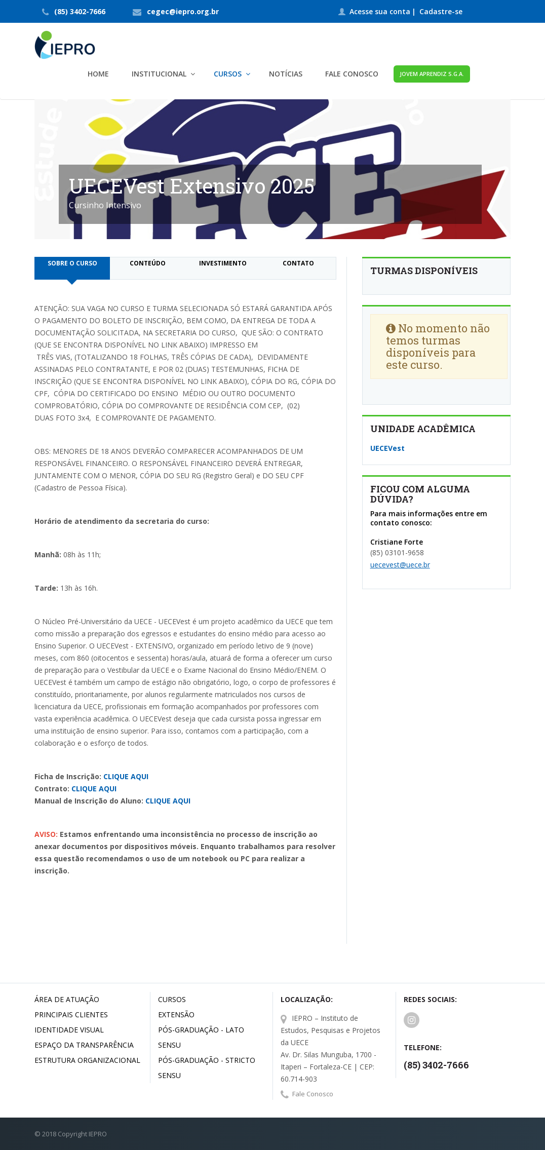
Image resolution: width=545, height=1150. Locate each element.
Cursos (172, 999)
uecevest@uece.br (400, 564)
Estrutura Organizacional (87, 1060)
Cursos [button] (228, 74)
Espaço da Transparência (84, 1045)
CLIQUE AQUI (125, 776)
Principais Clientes (71, 1014)
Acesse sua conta (379, 11)
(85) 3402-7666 (79, 11)
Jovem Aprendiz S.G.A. (432, 74)
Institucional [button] (159, 74)
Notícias (285, 74)
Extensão (176, 1014)
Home (98, 74)
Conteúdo (148, 263)
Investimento (223, 263)
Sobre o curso (72, 263)
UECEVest (387, 448)
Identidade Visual (69, 1029)
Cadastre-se (440, 11)
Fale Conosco (351, 74)
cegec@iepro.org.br (183, 11)
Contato (298, 263)
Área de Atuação (66, 999)
